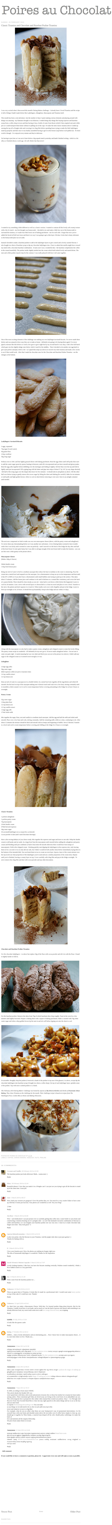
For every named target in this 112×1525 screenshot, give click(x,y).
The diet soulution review (40, 1351)
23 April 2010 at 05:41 (21, 1303)
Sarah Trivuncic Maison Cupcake (18, 1262)
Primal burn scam (60, 1433)
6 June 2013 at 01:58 (22, 1346)
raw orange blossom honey (51, 1310)
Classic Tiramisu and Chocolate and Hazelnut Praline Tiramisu (29, 25)
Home (41, 1511)
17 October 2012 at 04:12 (20, 1332)
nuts (37, 1157)
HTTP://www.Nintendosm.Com (28, 1439)
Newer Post (6, 1511)
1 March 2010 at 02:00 (21, 1216)
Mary (9, 1183)
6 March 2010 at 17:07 (37, 1262)
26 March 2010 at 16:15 (22, 1289)
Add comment (7, 1451)
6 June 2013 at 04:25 (22, 1367)
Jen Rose (10, 1216)
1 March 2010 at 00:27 (18, 1198)
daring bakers (20, 1157)
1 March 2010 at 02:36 (32, 1234)
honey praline (76, 1292)
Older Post (75, 1511)
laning (9, 1332)
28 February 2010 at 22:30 (30, 1171)
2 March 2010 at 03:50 (16, 1248)
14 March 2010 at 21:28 (17, 1277)
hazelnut (30, 1157)
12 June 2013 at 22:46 (23, 1430)
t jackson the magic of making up (69, 1370)
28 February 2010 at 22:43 (20, 1183)
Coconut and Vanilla (14, 1171)
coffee (10, 1157)
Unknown (10, 1289)
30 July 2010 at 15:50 (20, 1319)
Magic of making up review (41, 1376)
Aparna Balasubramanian (16, 1234)
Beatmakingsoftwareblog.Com (23, 1405)
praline (43, 1157)
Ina (8, 1277)
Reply (9, 1177)
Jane (8, 1198)
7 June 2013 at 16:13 (22, 1388)
